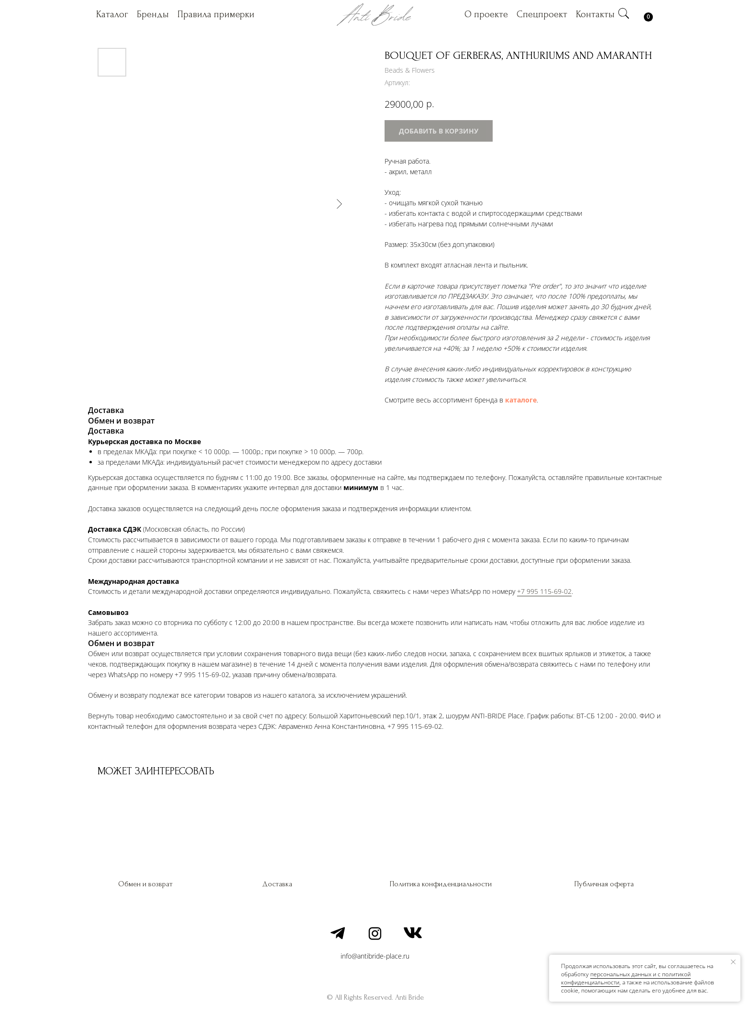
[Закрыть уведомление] (733, 962)
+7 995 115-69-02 (544, 591)
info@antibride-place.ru (375, 955)
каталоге (521, 399)
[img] (624, 13)
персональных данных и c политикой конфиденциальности (626, 978)
